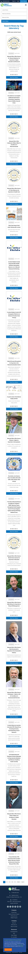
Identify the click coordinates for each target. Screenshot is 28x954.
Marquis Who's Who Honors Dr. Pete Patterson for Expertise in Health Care (14, 190)
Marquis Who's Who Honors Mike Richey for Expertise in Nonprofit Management (14, 604)
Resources (14, 929)
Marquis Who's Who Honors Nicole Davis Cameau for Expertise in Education (14, 558)
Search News (5, 21)
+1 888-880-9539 (5, 1)
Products (14, 910)
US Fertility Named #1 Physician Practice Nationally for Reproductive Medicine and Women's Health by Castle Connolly (14, 758)
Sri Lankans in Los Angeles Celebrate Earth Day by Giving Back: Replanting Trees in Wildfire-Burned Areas (14, 99)
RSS (14, 933)
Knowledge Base (14, 931)
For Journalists (14, 937)
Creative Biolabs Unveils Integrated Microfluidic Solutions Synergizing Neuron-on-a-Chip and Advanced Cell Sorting (14, 265)
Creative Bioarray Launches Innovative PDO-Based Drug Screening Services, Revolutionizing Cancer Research (14, 729)
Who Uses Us (14, 924)
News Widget (14, 935)
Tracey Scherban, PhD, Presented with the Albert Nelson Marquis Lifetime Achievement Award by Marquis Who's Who (14, 860)
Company (14, 920)
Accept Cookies (8, 949)
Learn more (20, 944)
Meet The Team (14, 926)
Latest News (5, 10)
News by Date (5, 17)
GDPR (22, 946)
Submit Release (23, 1)
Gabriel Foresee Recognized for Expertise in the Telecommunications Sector (14, 363)
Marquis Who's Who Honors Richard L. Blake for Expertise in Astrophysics (14, 440)
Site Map (20, 952)
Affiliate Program (14, 917)
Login (18, 1)
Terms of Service (15, 952)
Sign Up (14, 1)
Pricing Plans (14, 912)
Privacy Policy (8, 952)
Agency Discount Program (14, 914)
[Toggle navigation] (25, 5)
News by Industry (6, 13)
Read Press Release (14, 77)
